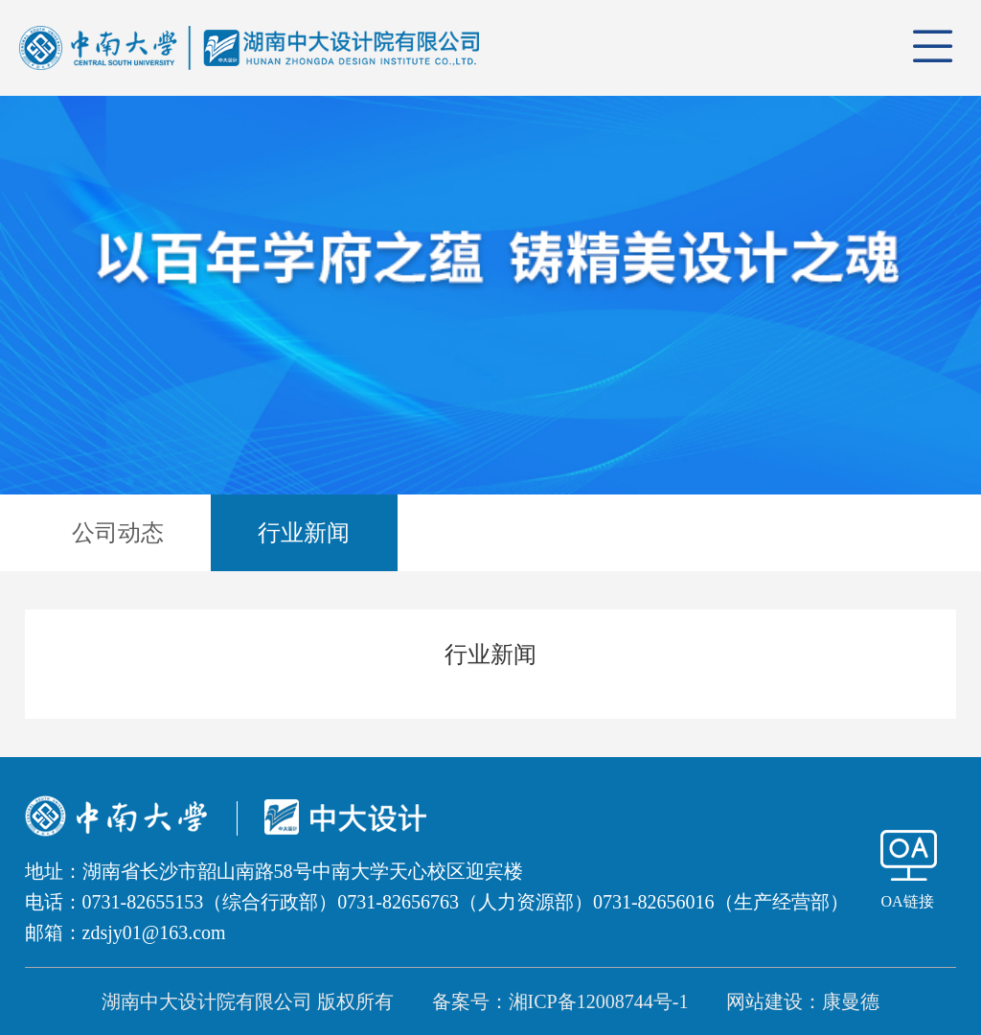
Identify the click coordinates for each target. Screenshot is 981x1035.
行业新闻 (304, 532)
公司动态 (118, 532)
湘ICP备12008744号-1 (599, 1001)
